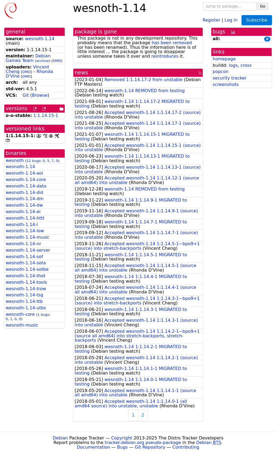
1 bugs (43, 315)
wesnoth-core (20, 314)
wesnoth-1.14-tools (26, 282)
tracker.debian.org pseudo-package (143, 442)
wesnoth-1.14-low (25, 230)
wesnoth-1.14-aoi (24, 173)
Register (211, 19)
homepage (224, 58)
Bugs (122, 447)
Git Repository (150, 447)
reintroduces (164, 56)
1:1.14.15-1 (45, 115)
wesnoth (15, 160)
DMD (57, 61)
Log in (231, 19)
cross (245, 65)
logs (233, 65)
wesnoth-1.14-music (27, 237)
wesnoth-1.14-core (26, 179)
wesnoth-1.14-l (22, 224)
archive (42, 61)
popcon (221, 71)
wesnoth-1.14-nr (23, 243)
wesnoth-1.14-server (28, 250)
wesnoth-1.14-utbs (26, 307)
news (81, 73)
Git (26, 95)
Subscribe (256, 20)
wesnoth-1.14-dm (25, 198)
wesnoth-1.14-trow (26, 288)
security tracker (230, 78)
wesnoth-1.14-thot (25, 275)
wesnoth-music (22, 325)
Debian (60, 438)
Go (262, 6)
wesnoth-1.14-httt (25, 218)
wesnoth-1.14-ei (23, 211)
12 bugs (33, 161)
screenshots (226, 84)
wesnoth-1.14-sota (26, 262)
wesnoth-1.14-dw (24, 205)
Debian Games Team (28, 58)
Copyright (121, 438)
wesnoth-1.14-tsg (24, 294)
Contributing (185, 447)
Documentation (93, 447)
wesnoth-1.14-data (26, 186)
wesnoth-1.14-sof (24, 256)
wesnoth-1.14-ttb (24, 301)
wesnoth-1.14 (39, 38)
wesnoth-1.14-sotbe (27, 269)
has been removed (172, 42)
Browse (39, 95)
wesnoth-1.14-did (24, 192)
